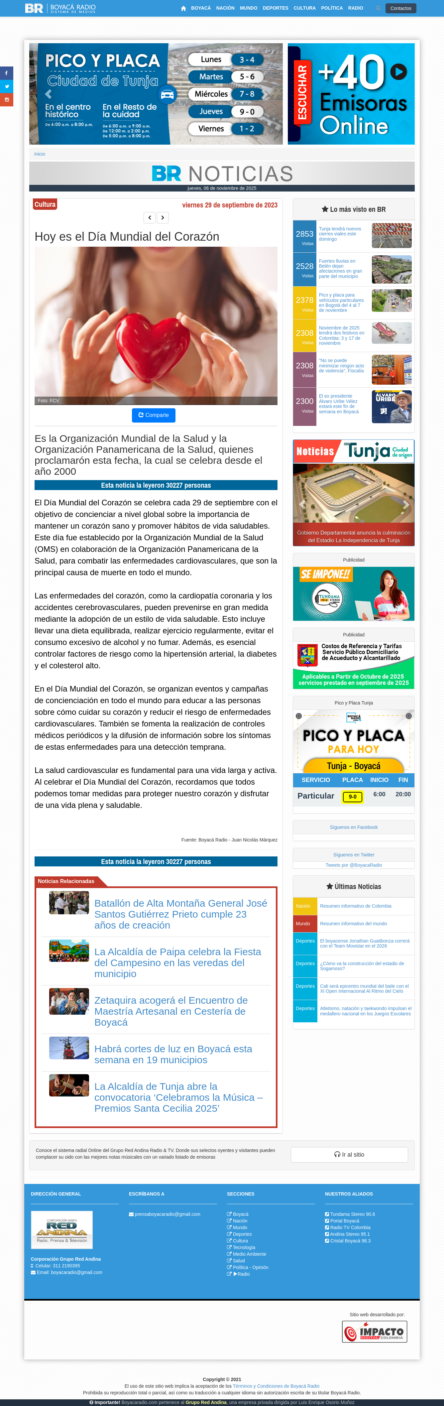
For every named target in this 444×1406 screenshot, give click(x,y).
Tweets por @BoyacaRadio (354, 865)
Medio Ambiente (249, 1254)
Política (240, 1267)
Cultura (240, 1240)
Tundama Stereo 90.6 (352, 1214)
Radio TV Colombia (350, 1227)
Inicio (39, 154)
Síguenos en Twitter (353, 854)
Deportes (242, 1234)
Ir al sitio (349, 1154)
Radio (241, 1274)
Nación (240, 1220)
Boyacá (241, 1214)
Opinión (260, 1267)
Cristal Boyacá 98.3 (350, 1240)
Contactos (400, 8)
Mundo (240, 1227)
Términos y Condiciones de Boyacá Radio (276, 1386)
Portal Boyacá (344, 1220)
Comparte (154, 415)
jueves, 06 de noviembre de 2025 (221, 188)
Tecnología (244, 1247)
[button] (48, 94)
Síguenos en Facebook (354, 827)
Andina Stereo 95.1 (350, 1234)
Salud (239, 1260)
